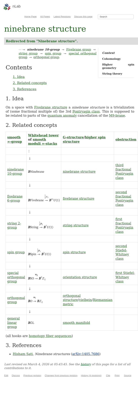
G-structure (73, 137)
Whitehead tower (43, 135)
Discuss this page (83, 16)
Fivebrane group (78, 49)
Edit (6, 375)
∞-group (14, 141)
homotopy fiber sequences (50, 336)
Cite (108, 375)
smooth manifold (76, 323)
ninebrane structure (79, 171)
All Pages (45, 16)
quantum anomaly (62, 115)
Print (117, 375)
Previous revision (32, 375)
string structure (76, 225)
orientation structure (80, 277)
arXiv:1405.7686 (85, 354)
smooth (14, 137)
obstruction (125, 139)
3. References (24, 89)
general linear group (13, 323)
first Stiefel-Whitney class (125, 277)
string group (28, 53)
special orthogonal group (16, 277)
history (86, 364)
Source (127, 375)
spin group (53, 53)
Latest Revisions (62, 16)
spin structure (74, 252)
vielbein (85, 300)
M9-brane (117, 115)
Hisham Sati (23, 354)
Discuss (16, 375)
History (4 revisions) (91, 375)
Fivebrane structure (50, 107)
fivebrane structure (78, 198)
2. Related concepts (30, 83)
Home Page (30, 16)
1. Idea (18, 77)
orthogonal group (46, 57)
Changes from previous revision (61, 375)
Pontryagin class (86, 111)
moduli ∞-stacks (42, 143)
